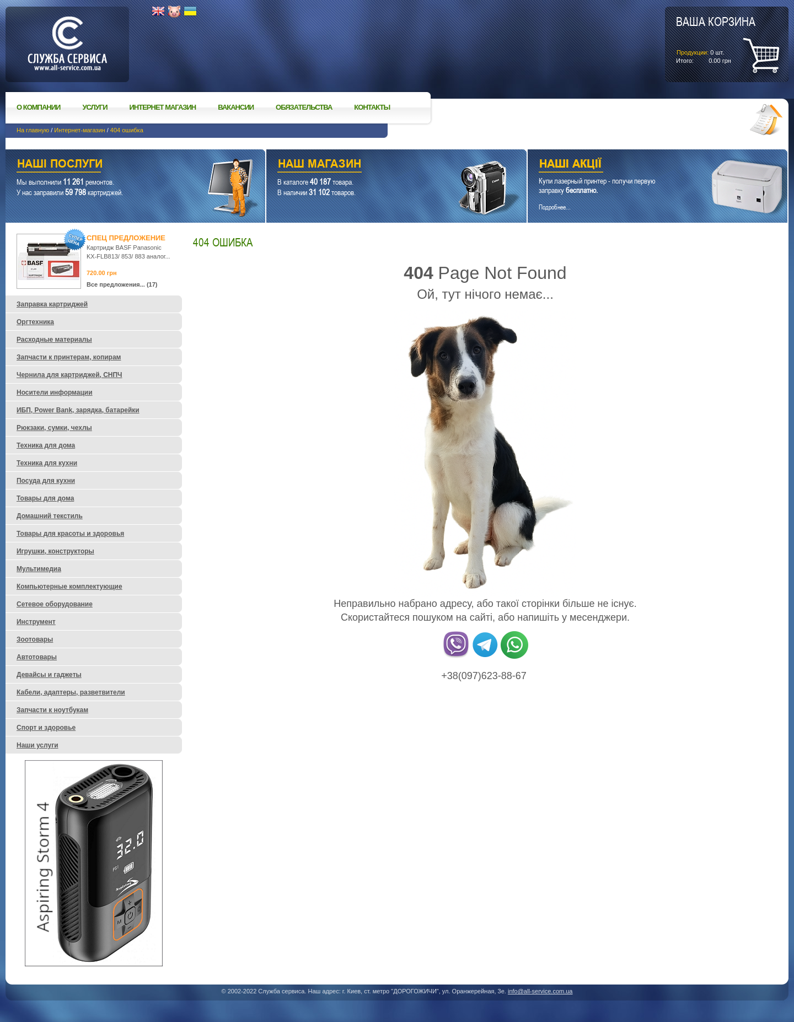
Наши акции (642, 165)
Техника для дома (46, 445)
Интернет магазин (163, 107)
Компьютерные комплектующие (69, 586)
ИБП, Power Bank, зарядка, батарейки (78, 410)
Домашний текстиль (50, 516)
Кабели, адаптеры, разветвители (71, 692)
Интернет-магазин (79, 130)
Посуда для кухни (46, 481)
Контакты (372, 107)
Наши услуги (122, 165)
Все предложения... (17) (122, 284)
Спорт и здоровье (46, 727)
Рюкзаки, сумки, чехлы (54, 428)
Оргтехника (35, 322)
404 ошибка (126, 130)
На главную (33, 130)
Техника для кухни (47, 463)
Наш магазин (376, 165)
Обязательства (304, 107)
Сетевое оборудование (55, 604)
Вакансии (236, 107)
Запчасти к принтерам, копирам (69, 357)
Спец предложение (126, 238)
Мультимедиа (39, 569)
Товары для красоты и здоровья (70, 533)
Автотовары (37, 657)
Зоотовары (35, 639)
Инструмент (36, 622)
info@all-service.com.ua (540, 991)
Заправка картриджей (52, 304)
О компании (38, 107)
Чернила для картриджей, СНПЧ (69, 375)
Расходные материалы (54, 339)
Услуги (94, 107)
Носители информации (55, 392)
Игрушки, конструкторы (55, 551)
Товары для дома (45, 498)
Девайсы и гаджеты (49, 675)
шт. (715, 39)
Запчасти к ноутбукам (52, 710)
